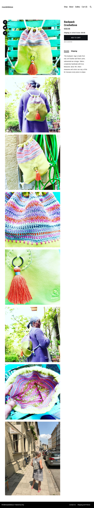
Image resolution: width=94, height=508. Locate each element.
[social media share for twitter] (5, 28)
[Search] (90, 7)
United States (76, 32)
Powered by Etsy (19, 505)
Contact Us (72, 505)
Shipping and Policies (84, 505)
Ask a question (68, 42)
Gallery (77, 6)
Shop (66, 6)
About (71, 6)
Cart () (84, 6)
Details (66, 51)
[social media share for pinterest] (5, 33)
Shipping (74, 51)
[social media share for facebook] (5, 22)
